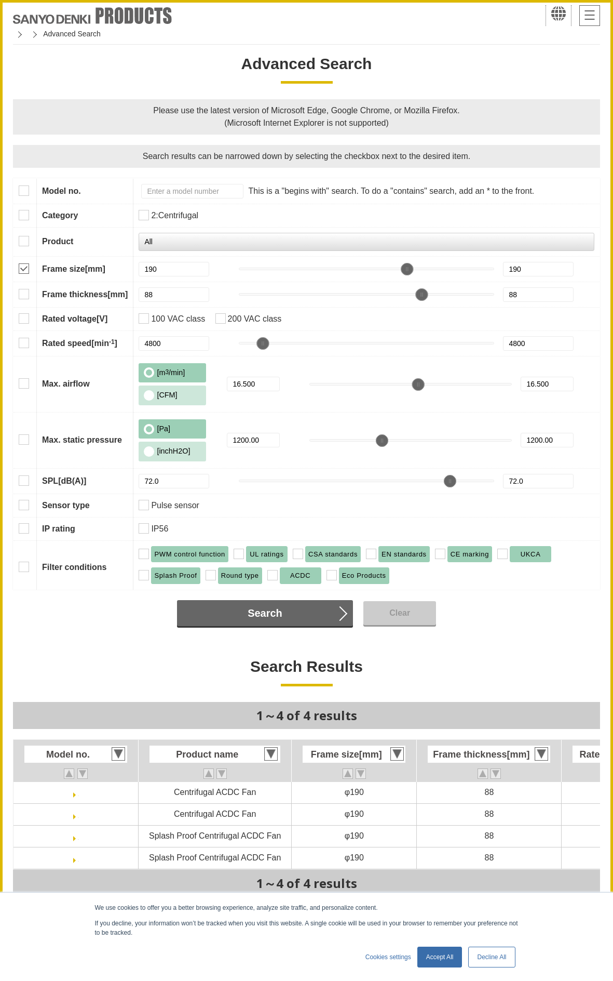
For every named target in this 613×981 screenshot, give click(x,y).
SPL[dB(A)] (64, 480)
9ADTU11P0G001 (78, 792)
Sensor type (66, 505)
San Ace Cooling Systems (89, 34)
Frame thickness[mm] (85, 294)
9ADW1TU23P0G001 (78, 857)
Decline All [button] (491, 957)
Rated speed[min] (79, 343)
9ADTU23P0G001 (78, 814)
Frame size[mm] (73, 268)
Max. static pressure (82, 439)
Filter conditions (74, 567)
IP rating (58, 528)
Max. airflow (66, 383)
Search (265, 613)
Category (60, 215)
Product (57, 241)
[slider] (407, 269)
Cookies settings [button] (388, 957)
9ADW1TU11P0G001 (78, 835)
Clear (399, 612)
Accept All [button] (440, 957)
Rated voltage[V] (74, 318)
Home (22, 34)
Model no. (61, 191)
